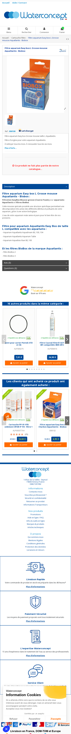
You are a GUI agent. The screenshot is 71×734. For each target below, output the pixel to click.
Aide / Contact (19, 2)
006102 (52, 430)
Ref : (7, 131)
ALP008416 (52, 349)
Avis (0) (35, 262)
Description (35, 186)
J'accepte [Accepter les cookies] (56, 719)
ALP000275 (19, 349)
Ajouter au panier (19, 363)
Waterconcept (37, 287)
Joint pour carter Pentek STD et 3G (19, 344)
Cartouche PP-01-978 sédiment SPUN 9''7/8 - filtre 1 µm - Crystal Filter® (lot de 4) (18, 426)
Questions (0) (35, 268)
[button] (6, 729)
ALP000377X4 (18, 430)
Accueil (6, 2)
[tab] (35, 186)
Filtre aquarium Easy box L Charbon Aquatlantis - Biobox (52, 425)
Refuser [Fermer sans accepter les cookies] (13, 719)
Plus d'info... (11, 148)
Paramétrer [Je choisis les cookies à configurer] (34, 719)
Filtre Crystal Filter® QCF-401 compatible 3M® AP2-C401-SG (52, 345)
